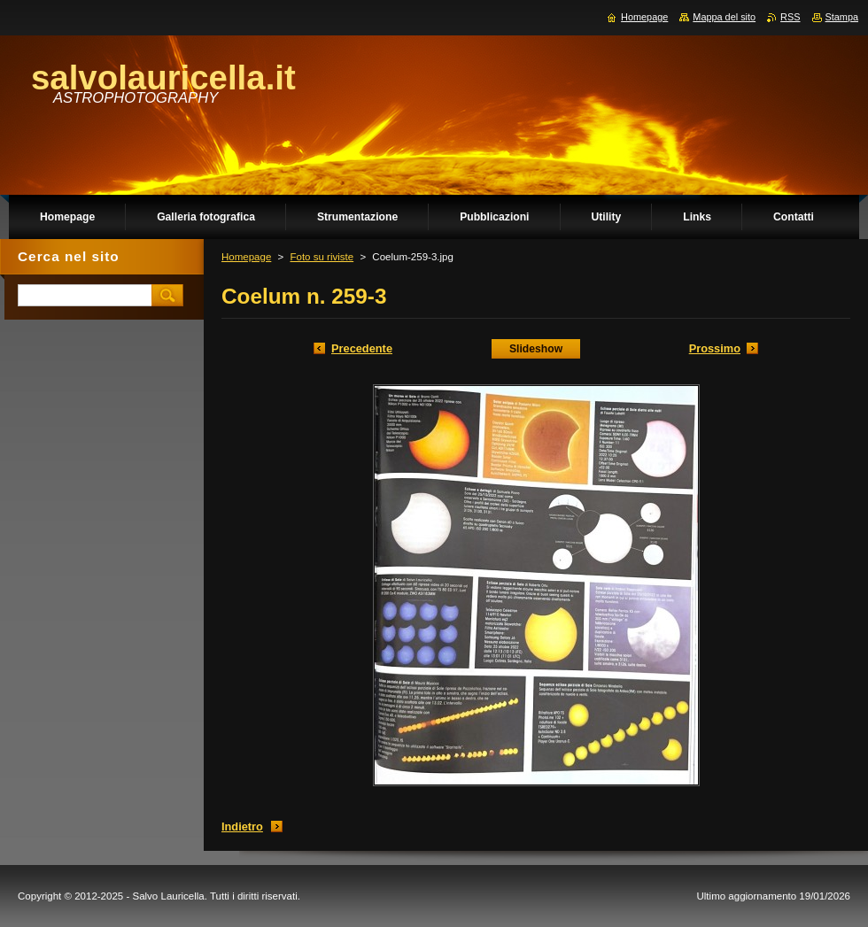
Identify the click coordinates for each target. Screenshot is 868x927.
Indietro (242, 826)
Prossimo (714, 348)
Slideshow (535, 349)
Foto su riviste (321, 256)
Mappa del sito (724, 17)
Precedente (361, 348)
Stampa (841, 17)
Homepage (246, 256)
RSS (790, 17)
